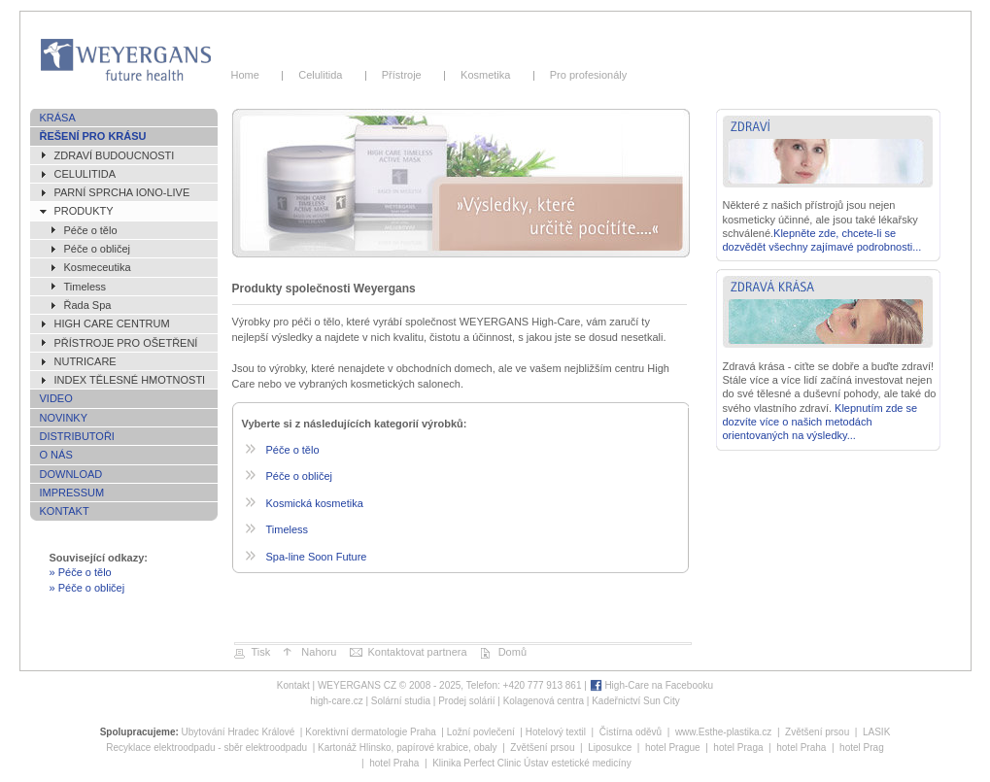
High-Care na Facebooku (658, 685)
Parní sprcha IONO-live (122, 192)
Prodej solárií (466, 701)
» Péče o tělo (81, 572)
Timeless (85, 286)
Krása (58, 117)
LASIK (876, 732)
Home (251, 75)
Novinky (64, 418)
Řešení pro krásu (93, 136)
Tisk (261, 652)
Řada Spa (88, 305)
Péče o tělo (91, 230)
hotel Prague (672, 747)
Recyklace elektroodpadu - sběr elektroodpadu (206, 747)
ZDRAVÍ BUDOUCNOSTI (114, 155)
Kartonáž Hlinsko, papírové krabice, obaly (407, 747)
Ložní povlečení (481, 732)
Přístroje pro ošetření (126, 343)
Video (56, 398)
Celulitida (323, 75)
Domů (512, 652)
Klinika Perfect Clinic (476, 763)
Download (71, 474)
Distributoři (77, 436)
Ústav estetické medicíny (578, 763)
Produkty (84, 211)
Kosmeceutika (97, 267)
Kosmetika (489, 75)
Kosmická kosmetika (314, 503)
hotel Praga (738, 747)
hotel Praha (801, 747)
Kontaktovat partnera (416, 652)
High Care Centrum (112, 323)
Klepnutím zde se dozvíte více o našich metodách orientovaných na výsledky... (820, 422)
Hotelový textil (556, 732)
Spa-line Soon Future (316, 556)
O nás (56, 454)
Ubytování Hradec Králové (238, 732)
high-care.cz (336, 701)
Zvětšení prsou (817, 732)
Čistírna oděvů (630, 732)
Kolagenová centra (543, 701)
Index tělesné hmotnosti (130, 380)
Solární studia (400, 701)
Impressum (72, 492)
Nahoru (318, 652)
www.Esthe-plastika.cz (723, 732)
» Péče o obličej (87, 588)
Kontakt (64, 511)
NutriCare (85, 361)
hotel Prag (861, 747)
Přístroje (404, 75)
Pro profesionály (586, 75)
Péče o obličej (97, 249)
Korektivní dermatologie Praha (370, 732)
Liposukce (610, 747)
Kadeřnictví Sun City (636, 701)
